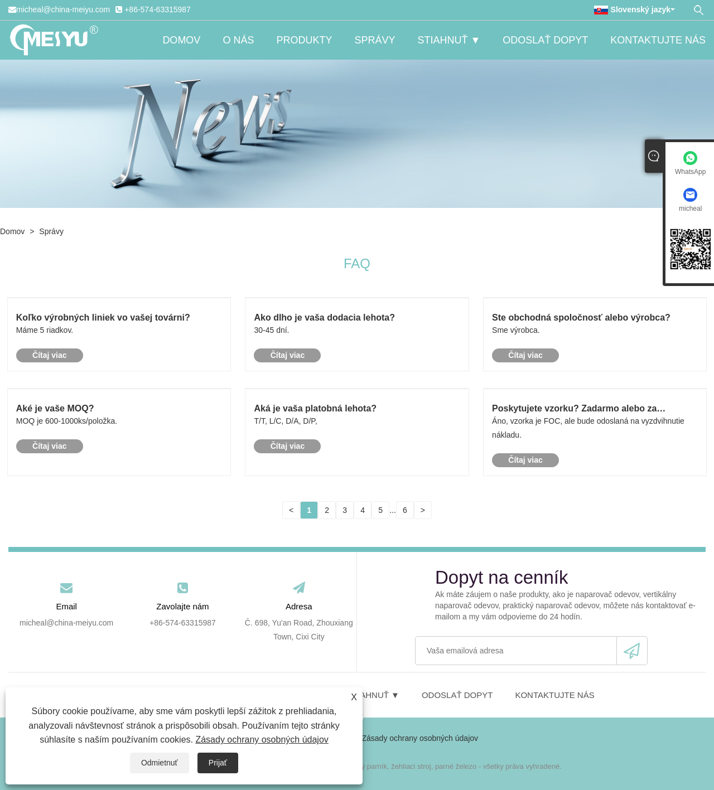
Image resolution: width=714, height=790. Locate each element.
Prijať (218, 762)
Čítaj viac (49, 355)
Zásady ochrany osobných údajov (261, 739)
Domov (181, 40)
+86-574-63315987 (157, 9)
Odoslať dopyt (545, 40)
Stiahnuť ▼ (448, 40)
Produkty (304, 40)
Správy (374, 40)
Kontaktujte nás (658, 40)
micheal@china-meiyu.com (63, 9)
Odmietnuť (159, 762)
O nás (238, 40)
